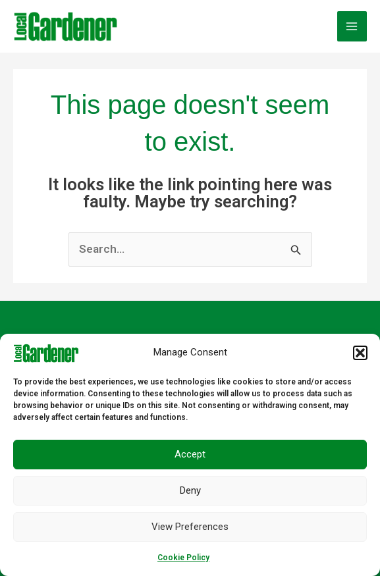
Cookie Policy (183, 557)
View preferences (190, 527)
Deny (190, 490)
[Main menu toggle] (352, 26)
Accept (190, 454)
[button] (360, 352)
